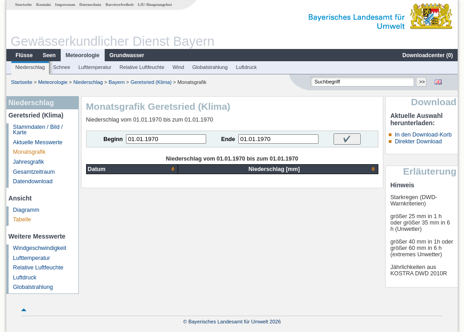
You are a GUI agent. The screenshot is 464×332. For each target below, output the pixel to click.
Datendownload (33, 181)
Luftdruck (246, 67)
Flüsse (24, 55)
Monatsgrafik (29, 152)
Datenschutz (90, 4)
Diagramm (26, 210)
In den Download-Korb (423, 135)
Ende (228, 139)
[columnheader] (132, 169)
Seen (49, 55)
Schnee (61, 67)
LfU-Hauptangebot (155, 4)
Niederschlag (30, 67)
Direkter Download (418, 141)
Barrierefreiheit (120, 4)
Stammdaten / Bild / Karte (38, 130)
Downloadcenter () (427, 55)
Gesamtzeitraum (34, 172)
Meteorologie (83, 55)
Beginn (113, 139)
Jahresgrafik (28, 162)
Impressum (65, 4)
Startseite (23, 4)
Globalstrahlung (209, 67)
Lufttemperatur (94, 67)
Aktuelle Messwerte (38, 142)
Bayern (117, 82)
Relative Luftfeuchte (142, 67)
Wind (178, 67)
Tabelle (22, 219)
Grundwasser (127, 55)
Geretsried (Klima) (151, 82)
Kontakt (43, 4)
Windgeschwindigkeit (40, 248)
